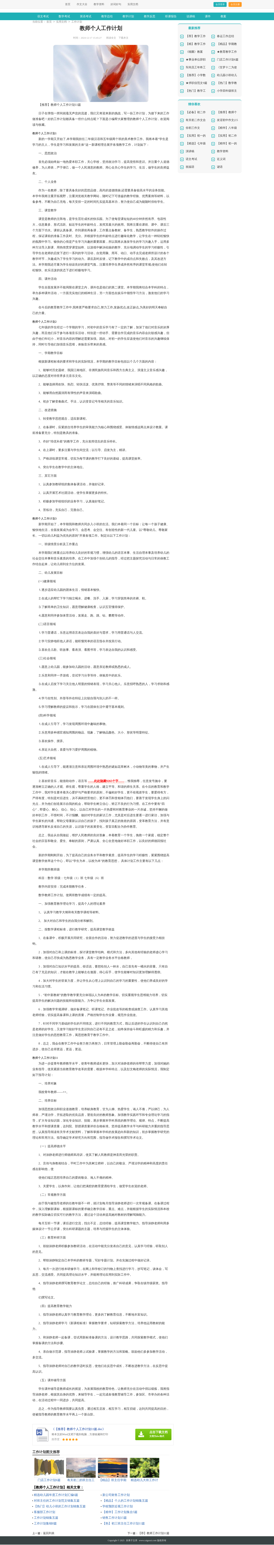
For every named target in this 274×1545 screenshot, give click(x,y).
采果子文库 (131, 1540)
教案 (223, 16)
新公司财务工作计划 (116, 1495)
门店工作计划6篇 (227, 59)
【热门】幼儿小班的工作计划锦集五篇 (60, 1506)
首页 (67, 4)
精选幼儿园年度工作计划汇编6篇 (56, 1495)
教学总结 (107, 16)
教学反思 (149, 16)
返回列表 (48, 1533)
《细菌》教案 (194, 52)
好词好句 (116, 4)
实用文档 (132, 4)
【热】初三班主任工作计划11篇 (123, 1523)
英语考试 (85, 16)
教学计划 (128, 16)
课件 (208, 16)
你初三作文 (193, 128)
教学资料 (99, 4)
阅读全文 (111, 38)
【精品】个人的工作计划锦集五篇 (125, 1501)
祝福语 (190, 167)
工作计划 (76, 22)
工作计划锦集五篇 (46, 1518)
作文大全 (82, 4)
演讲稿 (190, 151)
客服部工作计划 (44, 1512)
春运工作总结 (225, 36)
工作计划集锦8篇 (45, 1523)
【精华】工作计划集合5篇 (119, 1512)
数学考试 (64, 16)
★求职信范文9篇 (196, 83)
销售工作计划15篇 (114, 1518)
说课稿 (190, 16)
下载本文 (123, 38)
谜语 (220, 167)
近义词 (221, 159)
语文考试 (43, 16)
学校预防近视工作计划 (117, 1506)
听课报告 (171, 16)
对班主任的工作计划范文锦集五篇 (57, 1501)
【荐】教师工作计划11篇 (153, 1533)
